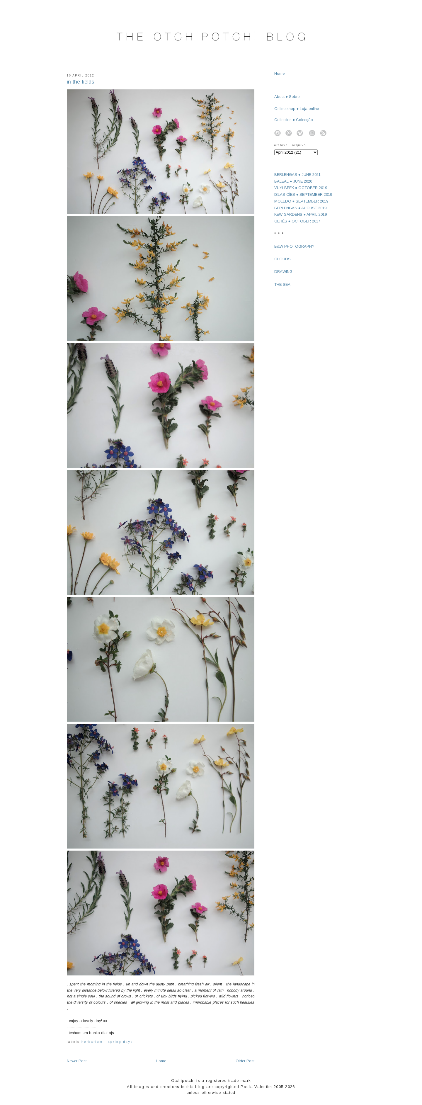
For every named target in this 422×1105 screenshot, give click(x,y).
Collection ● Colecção (293, 120)
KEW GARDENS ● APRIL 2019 (300, 214)
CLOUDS (282, 259)
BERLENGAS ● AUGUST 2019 (300, 208)
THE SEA (282, 284)
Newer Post (76, 1061)
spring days (120, 1041)
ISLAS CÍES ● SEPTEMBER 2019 (303, 194)
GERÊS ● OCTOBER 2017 (297, 221)
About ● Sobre (287, 96)
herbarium (93, 1041)
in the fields (80, 81)
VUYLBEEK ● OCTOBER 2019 (300, 188)
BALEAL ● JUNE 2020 (293, 181)
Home (161, 1061)
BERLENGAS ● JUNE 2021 (297, 174)
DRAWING (283, 271)
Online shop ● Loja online (296, 108)
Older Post (245, 1061)
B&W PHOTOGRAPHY (294, 246)
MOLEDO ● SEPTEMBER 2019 (301, 201)
